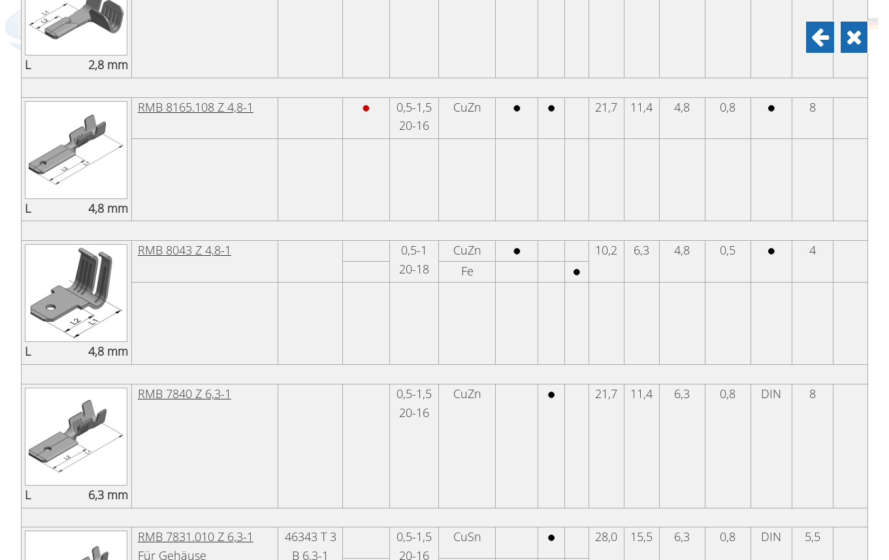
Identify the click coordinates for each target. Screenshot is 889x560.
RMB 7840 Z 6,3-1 (184, 546)
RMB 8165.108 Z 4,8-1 (195, 260)
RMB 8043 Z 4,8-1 (184, 403)
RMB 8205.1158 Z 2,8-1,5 (203, 116)
